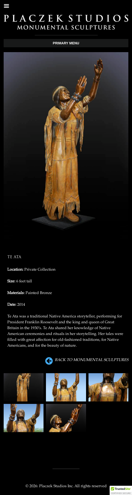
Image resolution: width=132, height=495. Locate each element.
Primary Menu (66, 43)
